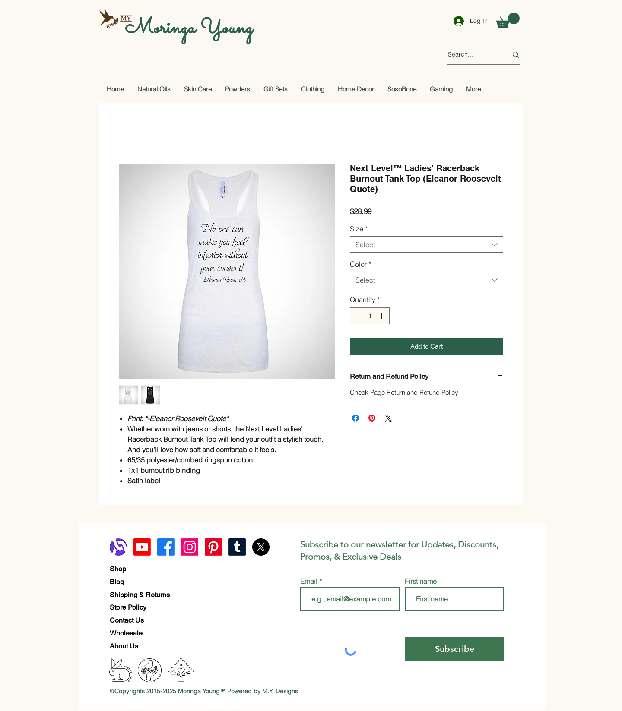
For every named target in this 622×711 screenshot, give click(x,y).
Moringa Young (189, 28)
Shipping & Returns (140, 595)
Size (359, 228)
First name (421, 581)
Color (360, 264)
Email (309, 581)
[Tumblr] (237, 547)
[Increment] (382, 316)
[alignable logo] (118, 547)
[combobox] (426, 244)
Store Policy (128, 607)
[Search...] (471, 54)
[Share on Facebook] (355, 418)
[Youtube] (142, 547)
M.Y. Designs (280, 691)
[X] (261, 547)
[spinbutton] (369, 316)
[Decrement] (357, 316)
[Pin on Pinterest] (372, 418)
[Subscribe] (454, 649)
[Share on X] (388, 418)
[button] (508, 20)
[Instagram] (189, 547)
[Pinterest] (213, 547)
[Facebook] (166, 547)
